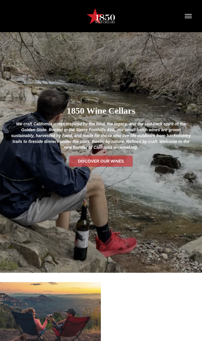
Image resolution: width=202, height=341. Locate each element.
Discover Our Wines (101, 161)
